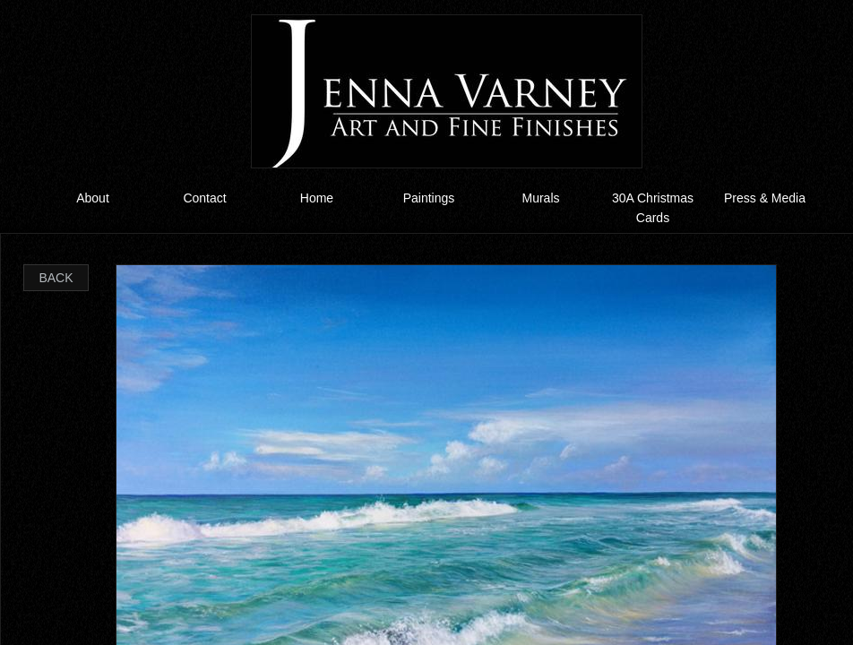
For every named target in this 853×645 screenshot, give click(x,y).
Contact (204, 198)
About (92, 198)
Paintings (429, 198)
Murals (540, 198)
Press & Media (765, 198)
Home (316, 198)
